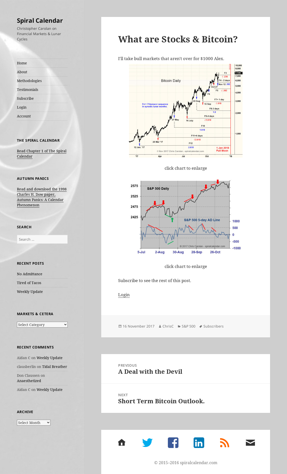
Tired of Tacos (29, 282)
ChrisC (168, 326)
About (22, 71)
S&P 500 (188, 326)
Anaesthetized (29, 380)
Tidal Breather (54, 366)
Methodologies (29, 80)
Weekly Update (30, 291)
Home (22, 63)
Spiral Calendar (40, 20)
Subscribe (25, 98)
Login (22, 107)
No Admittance (29, 273)
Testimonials (27, 89)
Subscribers (213, 326)
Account (24, 116)
